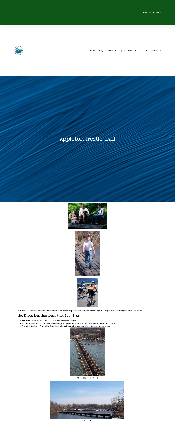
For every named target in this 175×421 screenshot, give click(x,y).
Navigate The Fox (107, 50)
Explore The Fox (127, 50)
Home (92, 50)
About (144, 50)
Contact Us (156, 50)
